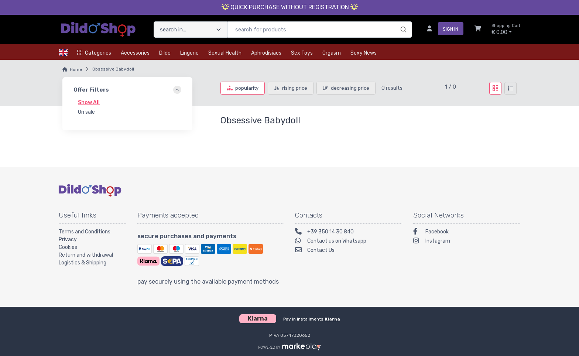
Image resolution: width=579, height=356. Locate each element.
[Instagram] (466, 241)
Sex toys (302, 53)
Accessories (135, 53)
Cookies (68, 247)
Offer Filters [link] (91, 89)
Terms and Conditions (84, 232)
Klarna (332, 319)
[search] (402, 21)
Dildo (165, 53)
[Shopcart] (477, 29)
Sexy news (363, 53)
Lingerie (189, 53)
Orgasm (331, 53)
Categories (94, 53)
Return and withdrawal (86, 255)
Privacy (68, 239)
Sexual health (224, 53)
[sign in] (442, 29)
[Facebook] (466, 232)
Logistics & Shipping (82, 263)
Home (76, 69)
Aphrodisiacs (266, 53)
